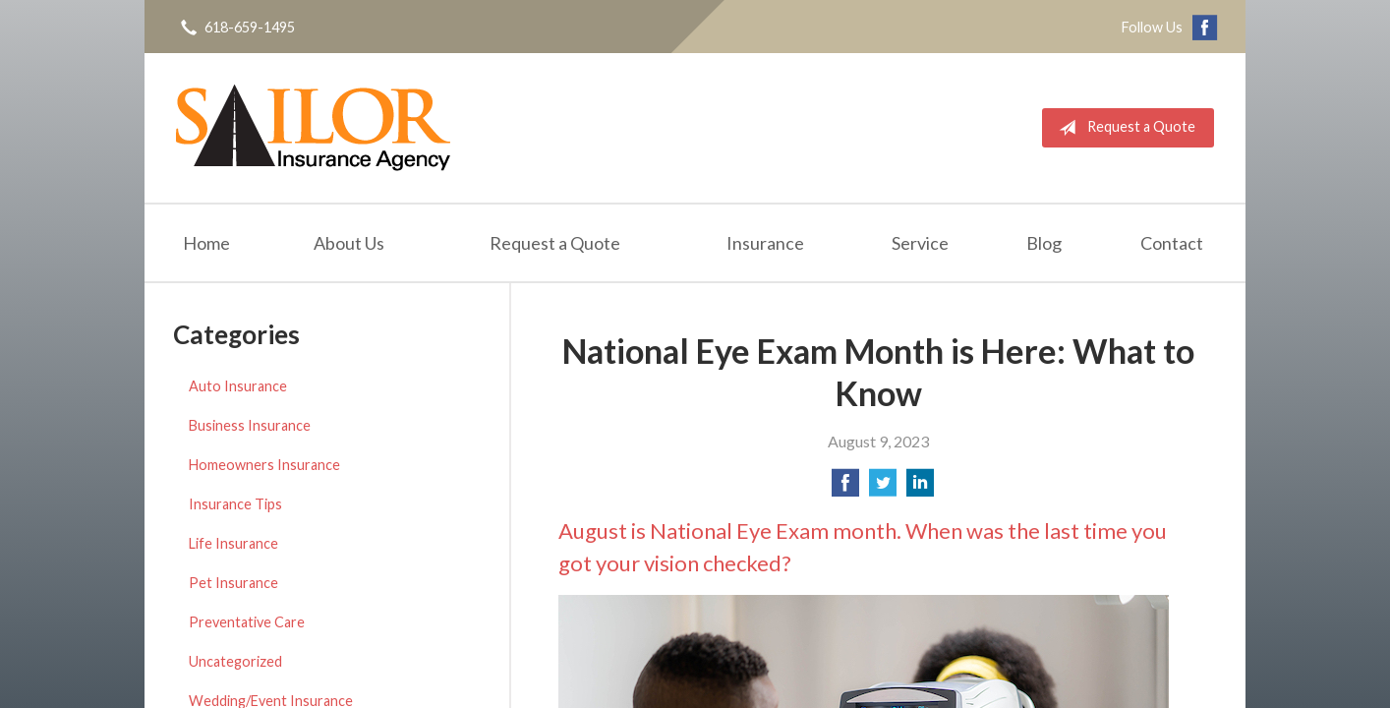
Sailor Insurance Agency (313, 128)
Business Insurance (250, 425)
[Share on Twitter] (883, 488)
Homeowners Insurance (264, 464)
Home (206, 243)
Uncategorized (235, 661)
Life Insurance (233, 543)
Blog (1044, 243)
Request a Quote (1123, 128)
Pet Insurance (233, 582)
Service (920, 243)
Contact (1171, 243)
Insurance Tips (235, 504)
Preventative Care (247, 622)
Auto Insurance (238, 386)
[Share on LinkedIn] (920, 488)
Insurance (765, 243)
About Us (349, 243)
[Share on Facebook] (845, 488)
